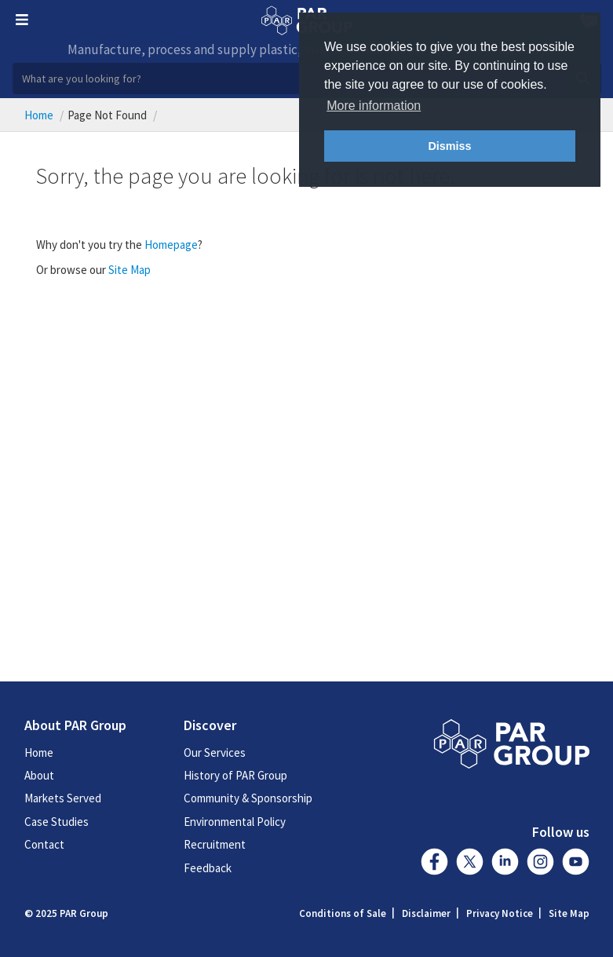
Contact (44, 844)
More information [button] (374, 105)
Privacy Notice (499, 913)
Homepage (171, 244)
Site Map (129, 269)
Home (38, 115)
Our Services (215, 752)
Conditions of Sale (342, 913)
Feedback (208, 867)
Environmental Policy (235, 821)
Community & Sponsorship (248, 798)
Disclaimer (426, 913)
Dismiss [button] (449, 146)
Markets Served (62, 798)
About (39, 775)
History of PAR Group (235, 775)
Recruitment (215, 844)
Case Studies (56, 821)
